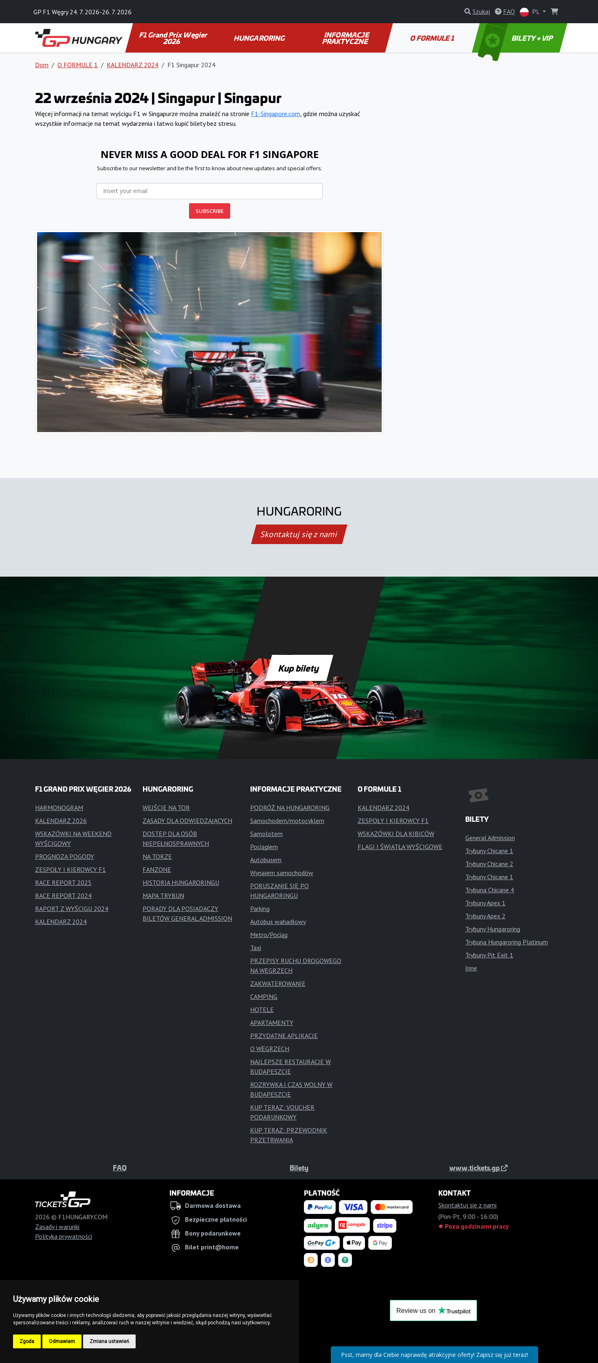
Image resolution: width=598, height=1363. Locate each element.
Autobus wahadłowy (278, 921)
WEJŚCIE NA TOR (166, 807)
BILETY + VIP (516, 38)
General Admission (490, 838)
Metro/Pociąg (269, 935)
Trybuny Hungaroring (492, 929)
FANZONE (157, 869)
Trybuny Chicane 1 (489, 851)
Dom (41, 65)
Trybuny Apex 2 (485, 916)
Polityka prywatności (63, 1236)
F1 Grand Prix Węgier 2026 (174, 38)
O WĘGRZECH (269, 1049)
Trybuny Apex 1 (485, 903)
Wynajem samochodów (281, 873)
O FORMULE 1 (433, 38)
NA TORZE (157, 856)
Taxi (255, 948)
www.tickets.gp (478, 1167)
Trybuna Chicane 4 (489, 890)
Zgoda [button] (27, 1341)
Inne (471, 968)
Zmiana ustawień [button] (109, 1341)
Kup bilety (299, 668)
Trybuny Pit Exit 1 (489, 955)
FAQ (120, 1167)
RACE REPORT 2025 (63, 882)
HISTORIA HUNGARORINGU (181, 882)
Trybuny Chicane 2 (489, 864)
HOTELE (262, 1009)
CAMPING (263, 996)
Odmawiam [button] (62, 1341)
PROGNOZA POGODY (64, 856)
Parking (260, 908)
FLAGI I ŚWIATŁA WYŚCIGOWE (400, 847)
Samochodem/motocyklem (287, 820)
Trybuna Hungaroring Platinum (506, 942)
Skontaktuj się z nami (299, 534)
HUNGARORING (259, 38)
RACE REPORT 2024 (63, 895)
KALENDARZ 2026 (61, 820)
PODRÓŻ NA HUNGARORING (290, 807)
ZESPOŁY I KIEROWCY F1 (70, 869)
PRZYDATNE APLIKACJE (284, 1036)
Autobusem (265, 860)
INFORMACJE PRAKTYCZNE (346, 38)
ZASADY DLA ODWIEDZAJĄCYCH (187, 820)
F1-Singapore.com (275, 114)
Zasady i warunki (57, 1227)
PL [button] (530, 12)
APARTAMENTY (271, 1022)
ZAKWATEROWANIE (278, 983)
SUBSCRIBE (210, 211)
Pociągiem (264, 847)
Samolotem (266, 834)
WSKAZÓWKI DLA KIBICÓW (396, 834)
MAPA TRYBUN (163, 895)
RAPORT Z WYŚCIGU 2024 (71, 908)
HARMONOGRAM (59, 807)
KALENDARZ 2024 (132, 65)
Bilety (299, 1167)
